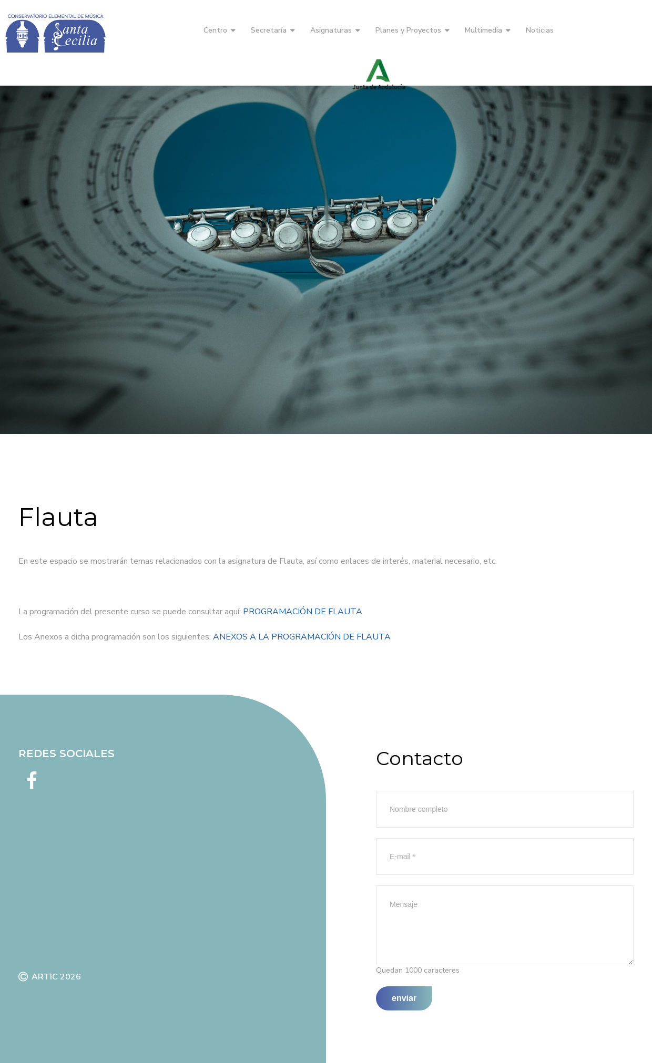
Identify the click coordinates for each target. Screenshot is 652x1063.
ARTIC (45, 977)
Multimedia (483, 30)
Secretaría (269, 30)
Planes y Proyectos (408, 30)
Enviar (404, 998)
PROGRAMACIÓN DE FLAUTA (302, 611)
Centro (215, 30)
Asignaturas (331, 30)
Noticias (540, 30)
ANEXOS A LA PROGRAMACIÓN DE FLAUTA (302, 637)
